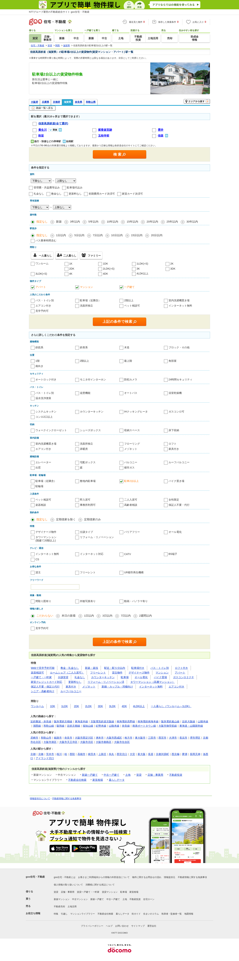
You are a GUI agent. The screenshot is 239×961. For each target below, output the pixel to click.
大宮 (132, 754)
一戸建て (129, 286)
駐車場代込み (75, 187)
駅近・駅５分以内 (114, 667)
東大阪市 (140, 737)
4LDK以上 (142, 273)
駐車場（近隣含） (90, 300)
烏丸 (111, 754)
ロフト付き (181, 667)
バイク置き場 (176, 480)
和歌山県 (91, 102)
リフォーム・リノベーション (97, 537)
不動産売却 (59, 906)
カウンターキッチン (91, 411)
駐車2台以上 (131, 480)
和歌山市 (46, 737)
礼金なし (39, 193)
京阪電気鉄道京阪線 (102, 721)
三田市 (152, 737)
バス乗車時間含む (45, 240)
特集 (56, 913)
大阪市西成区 (114, 737)
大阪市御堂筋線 (168, 725)
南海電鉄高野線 (126, 721)
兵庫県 (45, 102)
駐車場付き (137, 667)
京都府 (56, 102)
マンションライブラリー (82, 913)
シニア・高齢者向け (42, 691)
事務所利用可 (88, 504)
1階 (37, 360)
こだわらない (44, 615)
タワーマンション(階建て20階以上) (45, 539)
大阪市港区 (50, 741)
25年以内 (172, 221)
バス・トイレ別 (44, 300)
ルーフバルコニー (179, 462)
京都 (33, 754)
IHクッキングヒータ (136, 411)
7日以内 (126, 615)
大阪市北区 (86, 741)
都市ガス (129, 467)
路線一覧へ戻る (42, 108)
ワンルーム (42, 263)
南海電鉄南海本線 (148, 721)
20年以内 (152, 221)
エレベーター (43, 462)
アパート (40, 286)
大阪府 (34, 102)
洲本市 (100, 737)
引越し (64, 913)
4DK (105, 273)
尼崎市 (34, 737)
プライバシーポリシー (92, 926)
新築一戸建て (90, 774)
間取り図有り (43, 601)
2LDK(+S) (108, 268)
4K (70, 273)
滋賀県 (67, 102)
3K (138, 268)
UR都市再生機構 (134, 572)
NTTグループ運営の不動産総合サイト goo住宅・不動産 (59, 11)
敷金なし (56, 193)
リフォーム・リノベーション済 (106, 681)
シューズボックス (90, 430)
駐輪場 (39, 486)
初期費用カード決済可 (102, 193)
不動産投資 (175, 774)
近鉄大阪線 (188, 721)
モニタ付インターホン (93, 379)
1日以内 (89, 615)
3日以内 (107, 615)
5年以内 (93, 221)
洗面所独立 (86, 305)
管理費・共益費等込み (47, 187)
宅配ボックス (88, 462)
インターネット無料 (180, 305)
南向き (39, 366)
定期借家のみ (92, 519)
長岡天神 (195, 754)
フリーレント (88, 572)
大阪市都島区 (103, 741)
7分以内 (98, 235)
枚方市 (128, 737)
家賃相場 (97, 779)
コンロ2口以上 (44, 416)
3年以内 (75, 221)
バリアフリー (132, 531)
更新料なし (75, 193)
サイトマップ (138, 926)
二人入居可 (130, 499)
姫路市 (58, 737)
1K (70, 263)
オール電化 (175, 531)
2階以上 (129, 300)
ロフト (172, 443)
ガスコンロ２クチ (183, 677)
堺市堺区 (195, 737)
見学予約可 (42, 310)
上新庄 (102, 754)
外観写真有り (88, 601)
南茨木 (92, 754)
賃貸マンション (110, 892)
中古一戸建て (111, 774)
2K (171, 263)
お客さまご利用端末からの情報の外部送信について (104, 877)
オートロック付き (45, 379)
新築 (59, 221)
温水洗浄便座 (43, 398)
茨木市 (50, 754)
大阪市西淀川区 (84, 737)
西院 (72, 754)
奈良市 (68, 737)
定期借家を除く (66, 519)
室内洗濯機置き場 (179, 300)
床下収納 (174, 430)
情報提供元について (40, 798)
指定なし (42, 221)
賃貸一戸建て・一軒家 (88, 892)
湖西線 (37, 725)
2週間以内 (145, 615)
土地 (128, 774)
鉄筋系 (39, 347)
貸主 (38, 572)
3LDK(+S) (41, 273)
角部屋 (172, 360)
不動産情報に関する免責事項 (66, 798)
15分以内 (137, 235)
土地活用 (72, 906)
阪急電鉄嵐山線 (170, 721)
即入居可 (85, 499)
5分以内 (79, 235)
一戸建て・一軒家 (41, 677)
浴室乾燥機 (175, 392)
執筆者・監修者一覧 (172, 913)
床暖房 (84, 448)
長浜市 (183, 737)
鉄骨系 (84, 347)
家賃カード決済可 (132, 193)
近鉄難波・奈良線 (40, 721)
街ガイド (136, 913)
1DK (105, 263)
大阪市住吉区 (122, 741)
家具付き (174, 448)
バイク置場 (160, 677)
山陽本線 (203, 721)
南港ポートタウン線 (144, 725)
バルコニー (130, 462)
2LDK (88, 706)
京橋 (41, 754)
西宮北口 (122, 754)
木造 (126, 347)
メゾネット (130, 448)
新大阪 (141, 754)
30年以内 (192, 221)
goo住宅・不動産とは (64, 877)
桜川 (59, 754)
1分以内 (61, 235)
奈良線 (126, 725)
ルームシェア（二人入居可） (67, 672)
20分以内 (156, 235)
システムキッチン (45, 411)
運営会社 (151, 926)
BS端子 (173, 553)
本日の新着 (69, 615)
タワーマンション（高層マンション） (152, 681)
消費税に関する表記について (100, 884)
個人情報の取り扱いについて (68, 884)
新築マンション (61, 899)
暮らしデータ (117, 779)
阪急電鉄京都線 (63, 721)
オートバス (130, 392)
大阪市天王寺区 (68, 741)
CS (37, 559)
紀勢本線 (101, 725)
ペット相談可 (132, 305)
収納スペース (132, 430)
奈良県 (78, 102)
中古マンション (80, 899)
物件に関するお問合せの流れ (146, 877)
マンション (86, 286)
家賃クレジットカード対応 (46, 681)
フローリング (132, 443)
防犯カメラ (130, 379)
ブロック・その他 (179, 347)
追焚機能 (85, 392)
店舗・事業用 (155, 774)
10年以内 (112, 221)
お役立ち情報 (33, 913)
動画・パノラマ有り (136, 601)
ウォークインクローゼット (51, 430)
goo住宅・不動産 (35, 876)
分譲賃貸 (63, 677)
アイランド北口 (45, 758)
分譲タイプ (86, 531)
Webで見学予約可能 (43, 667)
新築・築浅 (91, 667)
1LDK (64, 706)
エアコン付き (43, 305)
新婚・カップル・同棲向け (117, 686)
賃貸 (139, 774)
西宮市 (162, 737)
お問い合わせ (122, 926)
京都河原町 (162, 754)
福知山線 (88, 725)
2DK (71, 268)
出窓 (38, 467)
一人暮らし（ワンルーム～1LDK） (171, 706)
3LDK (112, 706)
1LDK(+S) (142, 263)
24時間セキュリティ (181, 379)
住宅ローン (148, 899)
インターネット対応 (91, 553)
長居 (150, 754)
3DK (172, 268)
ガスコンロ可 (176, 411)
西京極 (175, 754)
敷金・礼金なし (69, 667)
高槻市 (81, 754)
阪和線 (60, 725)
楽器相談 (40, 504)
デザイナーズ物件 (45, 531)
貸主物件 (117, 672)
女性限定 (174, 499)
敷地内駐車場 (88, 480)
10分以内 (117, 235)
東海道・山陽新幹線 (191, 725)
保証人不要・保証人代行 (45, 686)
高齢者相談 (130, 504)
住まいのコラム (151, 913)
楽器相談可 (37, 672)
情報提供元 (169, 877)
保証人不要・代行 (179, 504)
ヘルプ (109, 926)
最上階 (128, 360)
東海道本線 (81, 721)
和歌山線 (49, 725)
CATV (127, 554)
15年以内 (132, 221)
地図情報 (188, 913)
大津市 (173, 737)
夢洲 (184, 754)
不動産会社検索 (77, 779)
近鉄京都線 (73, 725)
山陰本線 (114, 725)
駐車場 (125, 677)
